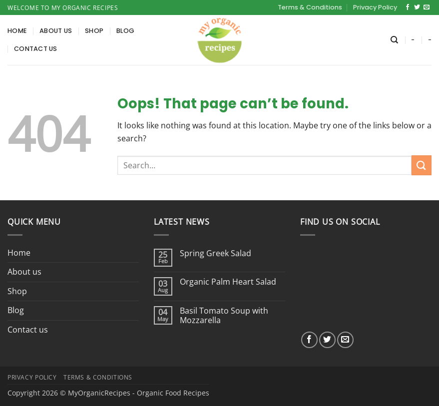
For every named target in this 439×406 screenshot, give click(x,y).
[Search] (394, 39)
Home (16, 30)
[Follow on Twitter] (417, 7)
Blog (125, 30)
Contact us (35, 48)
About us (55, 30)
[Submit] (422, 165)
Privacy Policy (375, 7)
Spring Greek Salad (215, 253)
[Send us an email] (427, 7)
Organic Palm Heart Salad (228, 282)
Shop (94, 30)
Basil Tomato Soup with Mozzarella (224, 315)
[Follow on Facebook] (408, 7)
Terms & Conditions (310, 7)
